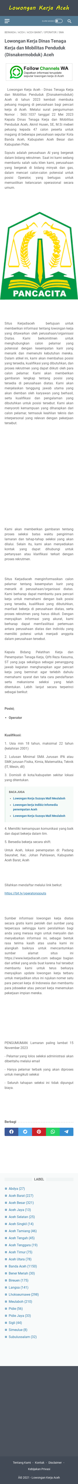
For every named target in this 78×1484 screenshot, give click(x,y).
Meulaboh (20, 1302)
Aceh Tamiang (23, 1231)
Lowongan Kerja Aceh (46, 1477)
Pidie (16, 1309)
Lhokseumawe (24, 1295)
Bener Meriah (22, 1273)
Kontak (39, 1462)
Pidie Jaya (20, 1316)
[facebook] (11, 1132)
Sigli (15, 1323)
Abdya (17, 1189)
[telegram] (66, 1132)
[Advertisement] (39, 476)
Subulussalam (23, 1337)
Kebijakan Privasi (39, 1469)
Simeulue (18, 1330)
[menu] (10, 21)
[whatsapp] (53, 1132)
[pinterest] (39, 1132)
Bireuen (18, 1280)
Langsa (18, 1287)
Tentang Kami (22, 1462)
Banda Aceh (23, 1266)
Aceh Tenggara (23, 1245)
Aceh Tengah (22, 1238)
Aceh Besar (21, 1203)
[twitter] (25, 1132)
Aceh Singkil (21, 1224)
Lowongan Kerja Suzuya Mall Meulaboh (39, 798)
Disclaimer (55, 1462)
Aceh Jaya (20, 1210)
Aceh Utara (20, 1259)
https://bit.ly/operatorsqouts (25, 893)
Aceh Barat (21, 1196)
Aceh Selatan (22, 1217)
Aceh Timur (20, 1252)
